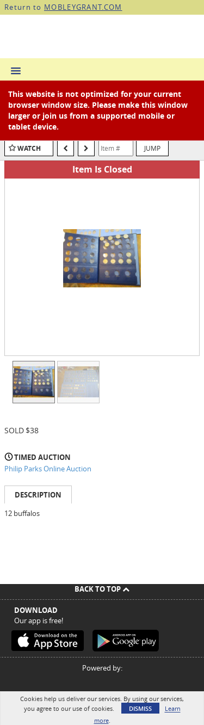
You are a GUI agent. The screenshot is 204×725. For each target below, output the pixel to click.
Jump (152, 148)
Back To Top (102, 589)
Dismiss (140, 708)
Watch (29, 148)
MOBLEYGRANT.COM (83, 7)
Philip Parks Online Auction (47, 469)
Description (38, 495)
